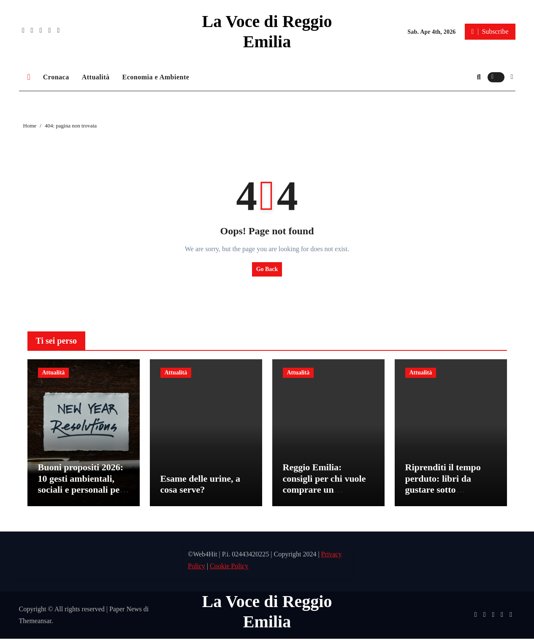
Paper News (125, 610)
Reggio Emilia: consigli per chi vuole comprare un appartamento (324, 485)
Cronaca (56, 77)
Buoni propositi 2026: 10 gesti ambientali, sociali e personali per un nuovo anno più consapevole (81, 490)
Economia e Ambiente (156, 77)
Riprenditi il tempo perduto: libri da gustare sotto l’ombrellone (443, 485)
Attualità (96, 77)
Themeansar (35, 622)
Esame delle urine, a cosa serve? (200, 485)
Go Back (267, 269)
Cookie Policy (229, 567)
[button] (512, 77)
